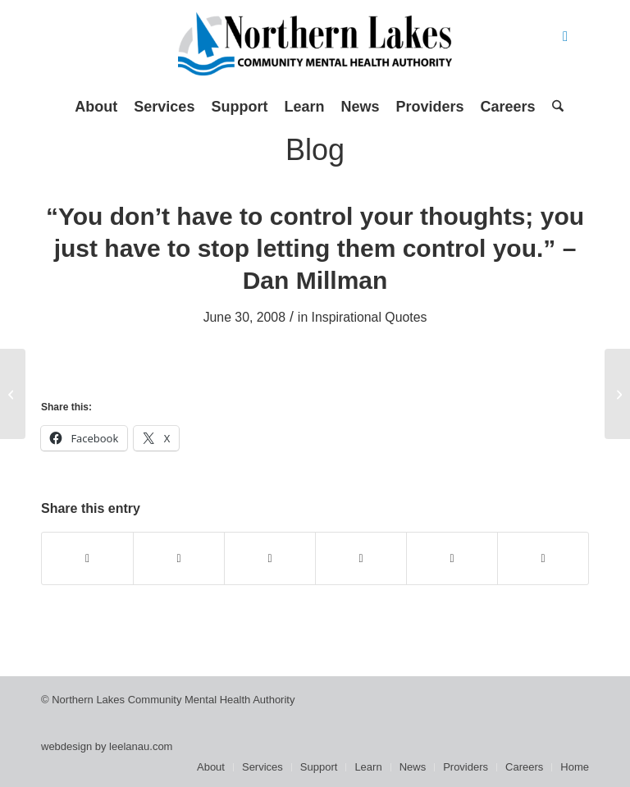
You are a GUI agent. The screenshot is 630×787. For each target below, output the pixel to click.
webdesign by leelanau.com (106, 746)
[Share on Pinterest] (361, 558)
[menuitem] (96, 106)
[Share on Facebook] (87, 558)
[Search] (554, 106)
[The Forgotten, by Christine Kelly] (12, 394)
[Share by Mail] (543, 558)
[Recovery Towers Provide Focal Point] (617, 394)
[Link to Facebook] (565, 37)
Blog (315, 150)
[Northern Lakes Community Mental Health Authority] (315, 49)
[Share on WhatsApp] (270, 558)
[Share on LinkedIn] (452, 558)
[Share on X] (179, 558)
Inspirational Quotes (369, 317)
